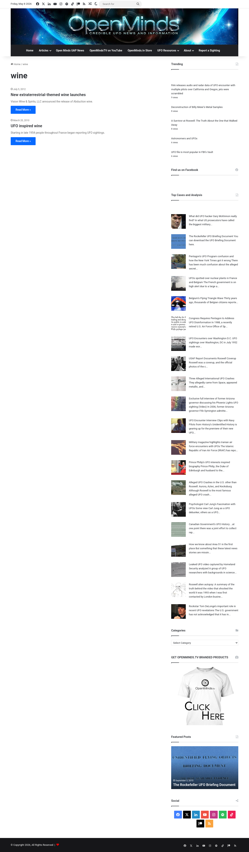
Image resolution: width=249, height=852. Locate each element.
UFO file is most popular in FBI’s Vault (192, 152)
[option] (204, 767)
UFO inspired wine (26, 126)
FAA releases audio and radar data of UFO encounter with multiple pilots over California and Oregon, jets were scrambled (203, 89)
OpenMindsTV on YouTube (105, 50)
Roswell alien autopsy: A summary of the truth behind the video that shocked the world (211, 588)
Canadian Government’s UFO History (209, 524)
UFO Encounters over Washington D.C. (210, 338)
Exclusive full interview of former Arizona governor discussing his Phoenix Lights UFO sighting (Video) (213, 402)
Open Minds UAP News (70, 50)
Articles (43, 50)
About (187, 50)
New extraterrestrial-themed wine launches (48, 94)
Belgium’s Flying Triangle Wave (206, 298)
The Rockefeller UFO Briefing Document (211, 236)
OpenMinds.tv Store (140, 50)
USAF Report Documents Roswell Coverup (212, 358)
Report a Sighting (209, 50)
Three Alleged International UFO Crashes (211, 378)
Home (29, 50)
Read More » (23, 109)
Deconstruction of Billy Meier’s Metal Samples (197, 107)
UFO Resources (166, 50)
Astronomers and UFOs (184, 138)
